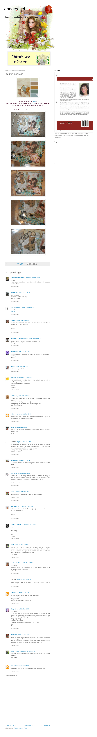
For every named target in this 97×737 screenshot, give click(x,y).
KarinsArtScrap (15, 307)
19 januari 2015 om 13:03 (22, 609)
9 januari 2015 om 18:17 (23, 292)
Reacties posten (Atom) (20, 728)
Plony (12, 544)
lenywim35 (14, 634)
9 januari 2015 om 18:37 (27, 307)
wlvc (34, 101)
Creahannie (14, 563)
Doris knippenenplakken (18, 277)
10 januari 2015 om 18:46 (23, 473)
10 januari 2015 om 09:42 (20, 427)
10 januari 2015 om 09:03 (24, 414)
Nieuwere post (10, 725)
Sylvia (13, 491)
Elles (12, 666)
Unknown (13, 414)
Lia (11, 427)
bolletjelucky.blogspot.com (19, 338)
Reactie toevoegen (11, 675)
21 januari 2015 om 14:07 (28, 651)
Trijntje (13, 460)
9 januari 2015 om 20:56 (34, 338)
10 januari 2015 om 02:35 (24, 377)
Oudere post (46, 725)
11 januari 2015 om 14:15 (29, 524)
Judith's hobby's (16, 651)
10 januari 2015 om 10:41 (22, 460)
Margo (12, 609)
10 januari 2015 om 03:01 (23, 396)
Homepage (28, 725)
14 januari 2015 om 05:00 (24, 579)
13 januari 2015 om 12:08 (25, 563)
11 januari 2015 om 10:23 (27, 506)
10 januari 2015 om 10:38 (24, 442)
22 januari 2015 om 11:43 (21, 666)
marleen (13, 292)
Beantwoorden (15, 286)
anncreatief (14, 9)
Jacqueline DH (15, 506)
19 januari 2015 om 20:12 (25, 634)
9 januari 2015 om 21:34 (21, 366)
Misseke (13, 351)
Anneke (13, 396)
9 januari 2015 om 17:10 (33, 277)
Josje (12, 366)
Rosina (13, 320)
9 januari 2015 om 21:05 (23, 351)
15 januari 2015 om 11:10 (24, 592)
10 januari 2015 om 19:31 (22, 491)
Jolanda (13, 473)
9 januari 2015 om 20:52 (22, 320)
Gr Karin (13, 311)
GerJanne (13, 377)
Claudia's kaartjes (16, 524)
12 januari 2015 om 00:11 (22, 544)
